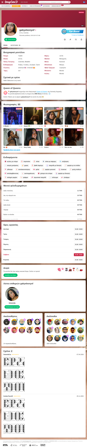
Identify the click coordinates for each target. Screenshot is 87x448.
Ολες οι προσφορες (36, 6)
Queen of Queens (41, 91)
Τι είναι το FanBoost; (78, 35)
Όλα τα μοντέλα (6, 6)
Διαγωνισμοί (46, 6)
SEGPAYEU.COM (53, 441)
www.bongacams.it (27, 441)
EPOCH (46, 441)
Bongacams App (57, 6)
